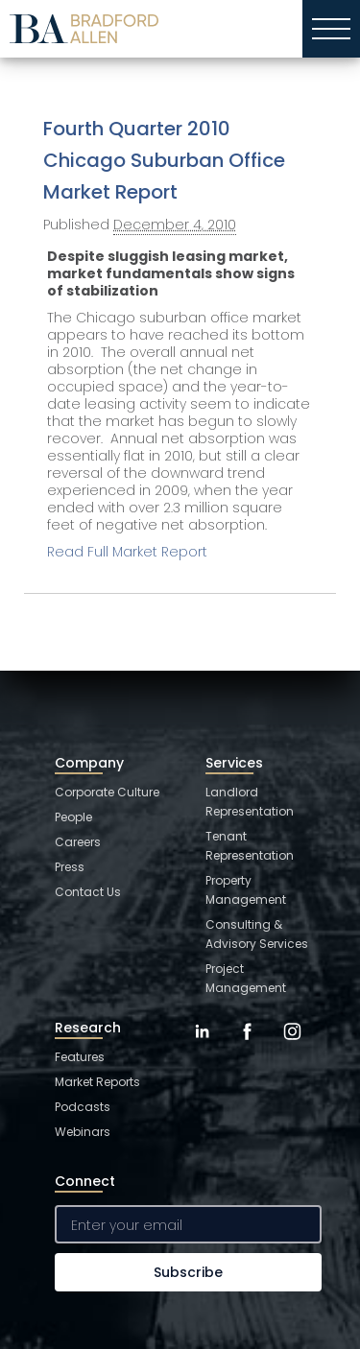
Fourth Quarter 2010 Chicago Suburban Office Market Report (164, 160)
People (73, 817)
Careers (78, 842)
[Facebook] (247, 1045)
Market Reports (97, 1082)
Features (80, 1057)
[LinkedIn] (202, 1045)
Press (69, 867)
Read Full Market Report (127, 551)
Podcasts (82, 1107)
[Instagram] (292, 1045)
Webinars (82, 1132)
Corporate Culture (107, 792)
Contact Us (88, 892)
